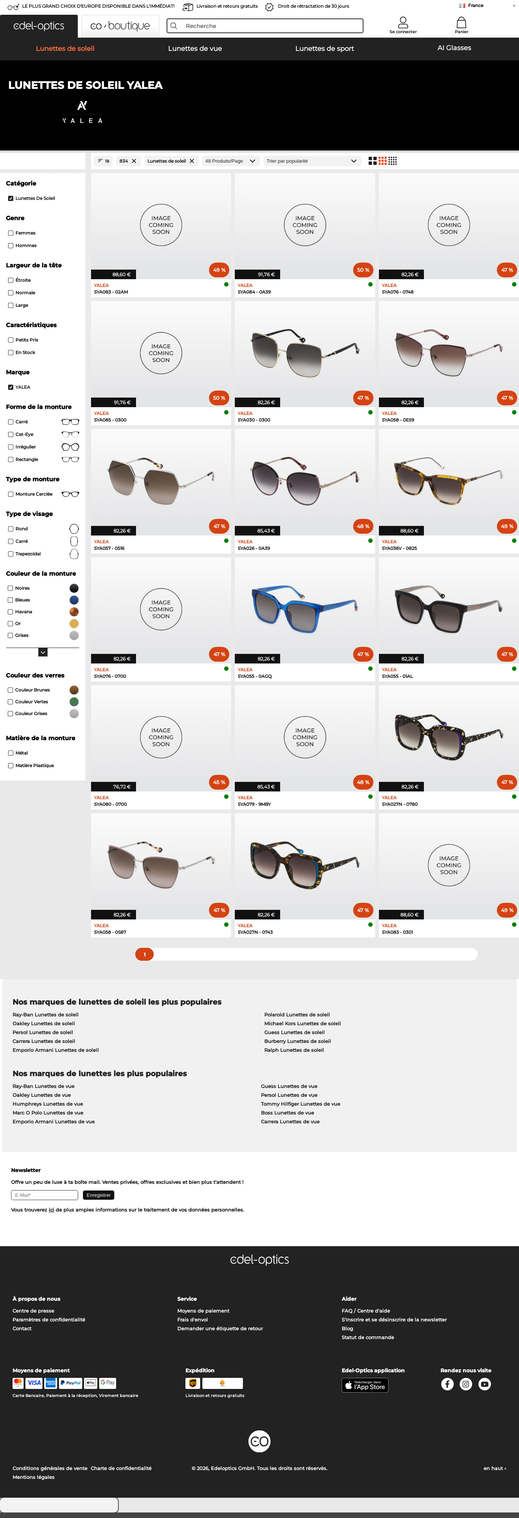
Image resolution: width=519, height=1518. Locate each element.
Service (187, 1304)
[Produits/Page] (231, 166)
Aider (349, 1304)
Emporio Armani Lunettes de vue (54, 1127)
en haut (495, 1474)
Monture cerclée (43, 500)
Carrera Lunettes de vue (290, 1127)
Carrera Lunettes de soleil (44, 1047)
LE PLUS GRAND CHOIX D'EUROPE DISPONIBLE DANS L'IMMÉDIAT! (98, 6)
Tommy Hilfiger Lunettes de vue (300, 1110)
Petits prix (23, 345)
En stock (21, 358)
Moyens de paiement (203, 1316)
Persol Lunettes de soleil (43, 1038)
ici (51, 1216)
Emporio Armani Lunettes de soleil (56, 1056)
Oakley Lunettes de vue (42, 1101)
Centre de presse (33, 1316)
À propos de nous (36, 1304)
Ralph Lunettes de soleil (294, 1056)
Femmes (21, 238)
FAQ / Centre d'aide (366, 1316)
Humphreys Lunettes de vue (48, 1110)
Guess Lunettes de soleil (294, 1038)
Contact (22, 1334)
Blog (347, 1334)
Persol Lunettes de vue (289, 1101)
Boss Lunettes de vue (287, 1119)
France (475, 5)
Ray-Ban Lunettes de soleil (46, 1020)
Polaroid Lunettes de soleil (297, 1020)
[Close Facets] (43, 166)
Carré (43, 427)
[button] (39, 26)
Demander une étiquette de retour (220, 1334)
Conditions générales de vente (50, 1474)
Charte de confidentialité (121, 1474)
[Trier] (312, 166)
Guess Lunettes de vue (289, 1092)
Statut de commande (368, 1343)
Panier (462, 31)
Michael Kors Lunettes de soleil (302, 1029)
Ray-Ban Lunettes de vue (43, 1092)
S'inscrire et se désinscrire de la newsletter (394, 1325)
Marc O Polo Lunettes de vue (48, 1119)
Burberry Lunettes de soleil (297, 1047)
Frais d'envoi (192, 1325)
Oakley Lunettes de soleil (44, 1029)
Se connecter (403, 31)
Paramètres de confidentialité (49, 1325)
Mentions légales (34, 1483)
